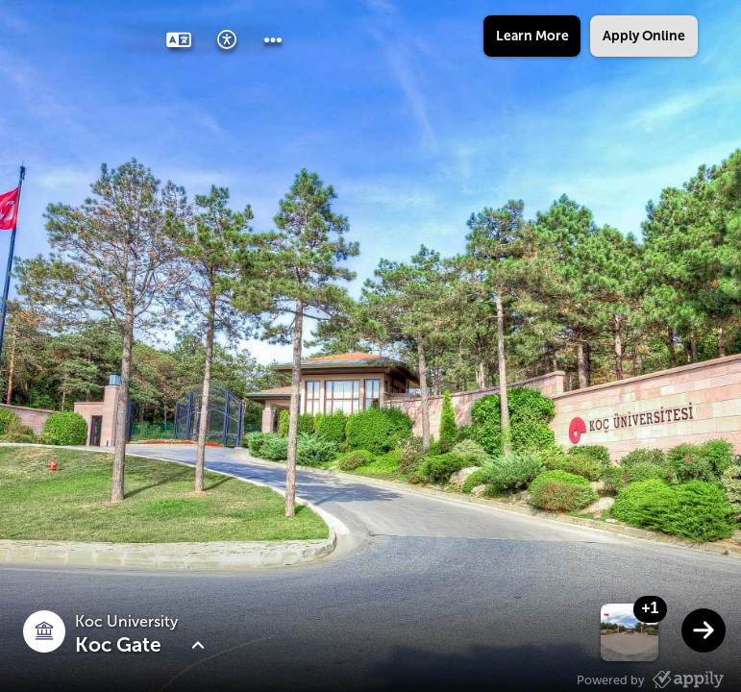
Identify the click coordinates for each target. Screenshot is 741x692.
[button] (132, 39)
